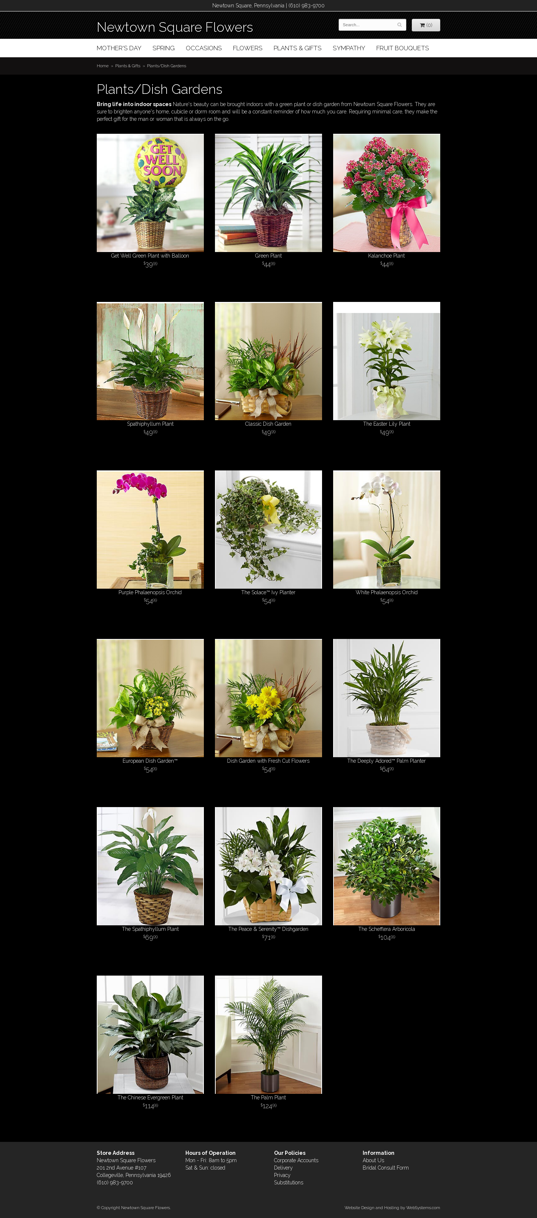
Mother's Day (119, 48)
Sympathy (349, 48)
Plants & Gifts (298, 48)
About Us (373, 1160)
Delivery (283, 1168)
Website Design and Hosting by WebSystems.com (392, 1207)
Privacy (282, 1175)
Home (103, 65)
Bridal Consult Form (386, 1168)
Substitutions (288, 1182)
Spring (164, 48)
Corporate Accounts (296, 1160)
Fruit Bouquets (402, 48)
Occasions (204, 48)
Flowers (248, 48)
